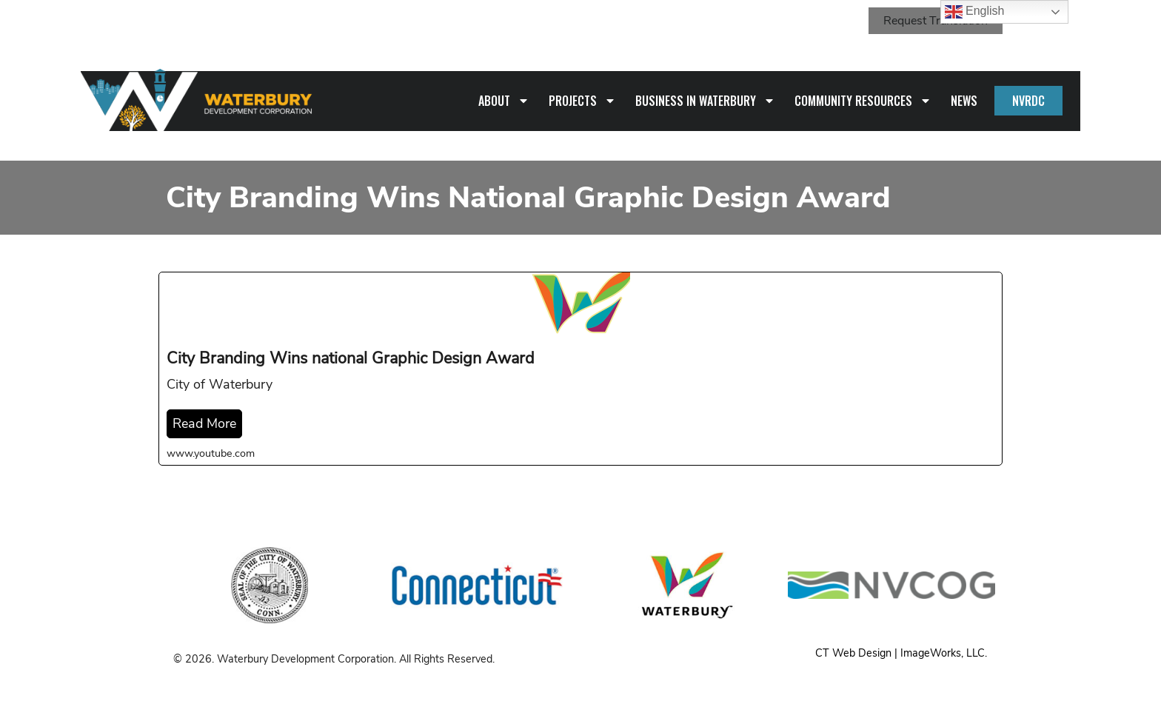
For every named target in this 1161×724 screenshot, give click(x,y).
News (964, 101)
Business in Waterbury (705, 100)
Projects (582, 100)
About (503, 100)
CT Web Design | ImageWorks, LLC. (901, 653)
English (975, 12)
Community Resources (862, 100)
